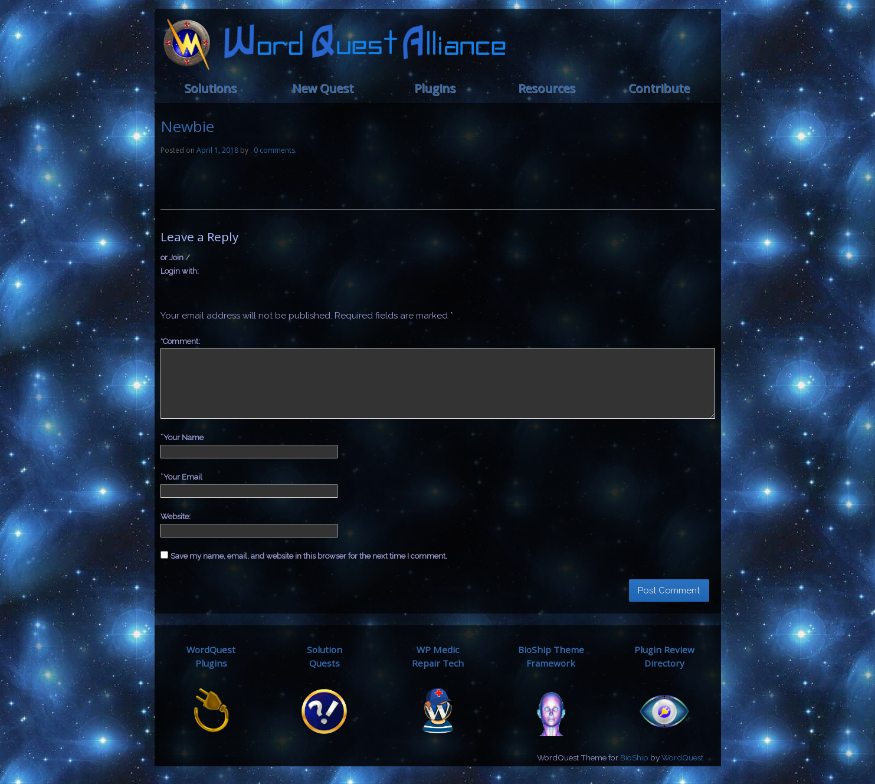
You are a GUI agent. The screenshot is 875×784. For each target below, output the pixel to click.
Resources (546, 88)
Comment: (180, 341)
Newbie (187, 126)
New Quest (322, 88)
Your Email (182, 477)
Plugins (434, 88)
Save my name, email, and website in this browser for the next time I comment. (309, 556)
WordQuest (682, 757)
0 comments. (275, 150)
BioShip (634, 757)
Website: (175, 516)
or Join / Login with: (179, 264)
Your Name (183, 437)
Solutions (210, 88)
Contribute (659, 88)
